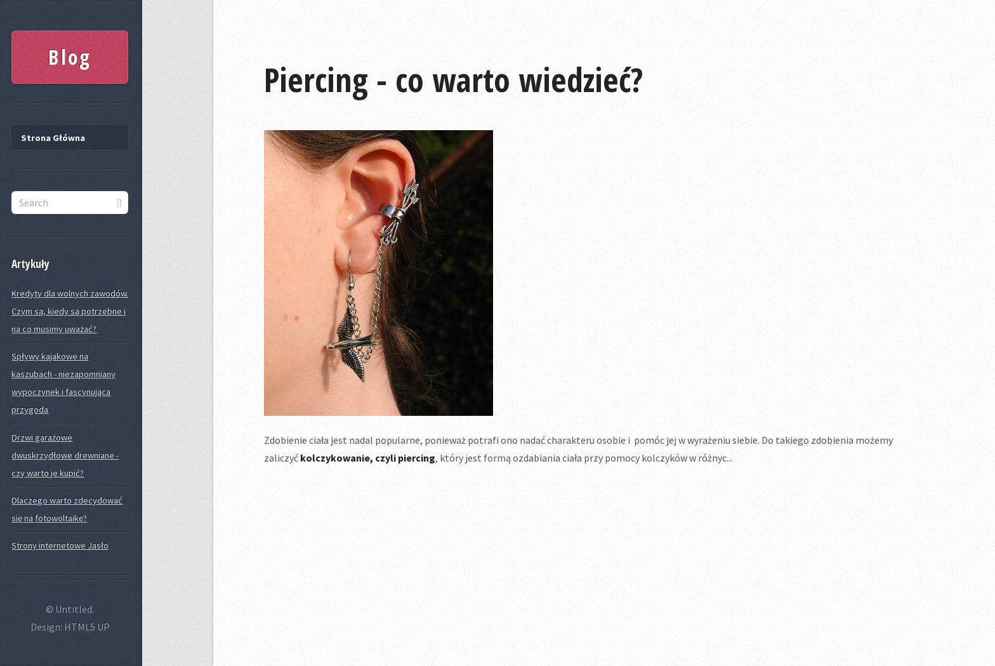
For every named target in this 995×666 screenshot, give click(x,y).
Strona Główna (53, 137)
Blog (69, 56)
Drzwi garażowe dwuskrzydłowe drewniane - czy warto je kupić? (65, 455)
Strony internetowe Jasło (60, 545)
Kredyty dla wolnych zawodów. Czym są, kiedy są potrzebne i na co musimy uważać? (69, 311)
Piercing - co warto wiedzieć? (453, 79)
